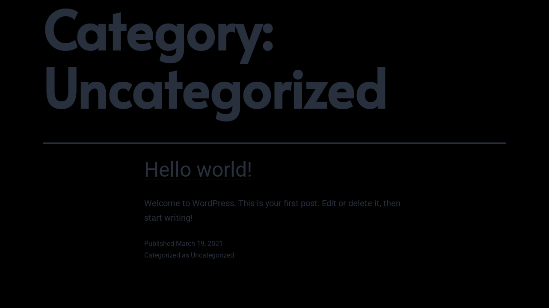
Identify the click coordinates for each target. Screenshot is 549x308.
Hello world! (198, 169)
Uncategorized (212, 255)
